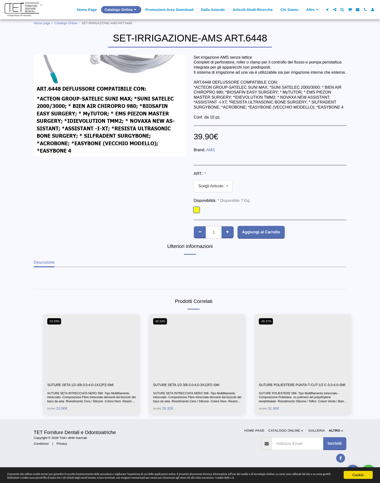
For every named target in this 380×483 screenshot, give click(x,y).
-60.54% (161, 321)
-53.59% (55, 321)
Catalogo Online (66, 23)
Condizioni (41, 450)
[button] (327, 9)
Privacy (61, 450)
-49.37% (267, 321)
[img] (91, 346)
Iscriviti (335, 450)
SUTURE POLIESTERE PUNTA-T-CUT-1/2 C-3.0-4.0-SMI (300, 388)
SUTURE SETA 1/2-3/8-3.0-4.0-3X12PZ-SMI (192, 385)
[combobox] (213, 186)
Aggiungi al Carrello (261, 232)
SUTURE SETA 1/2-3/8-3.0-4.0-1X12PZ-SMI (86, 385)
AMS (210, 150)
